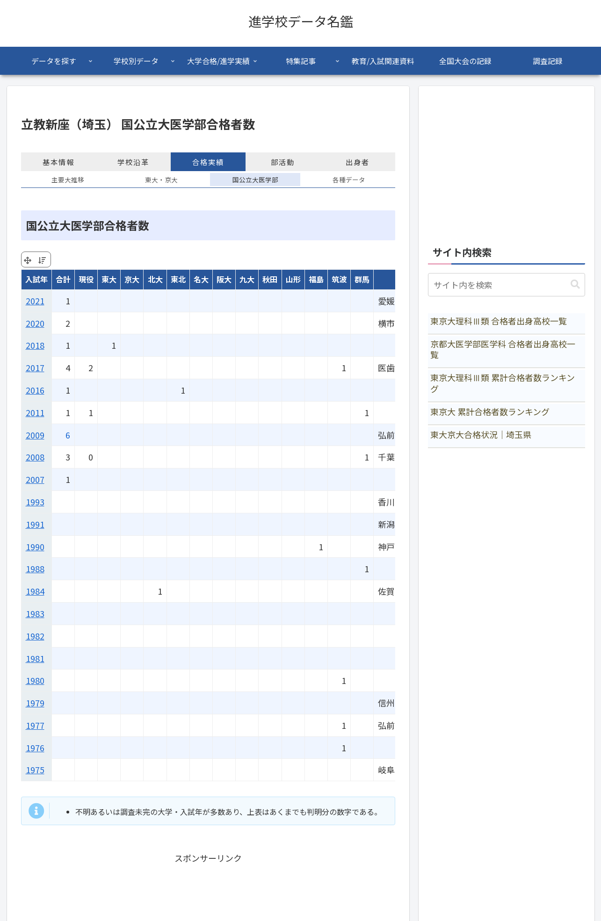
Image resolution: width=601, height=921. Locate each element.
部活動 (283, 162)
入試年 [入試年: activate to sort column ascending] (36, 279)
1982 (35, 636)
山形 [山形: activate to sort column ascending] (293, 279)
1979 (35, 703)
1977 (35, 725)
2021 (35, 301)
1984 (35, 591)
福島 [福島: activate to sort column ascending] (316, 279)
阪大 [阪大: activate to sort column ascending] (224, 279)
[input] (506, 284)
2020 (35, 323)
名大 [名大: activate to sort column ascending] (201, 279)
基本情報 (58, 162)
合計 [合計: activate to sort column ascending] (63, 279)
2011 (35, 412)
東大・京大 (161, 179)
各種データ (349, 179)
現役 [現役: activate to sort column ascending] (86, 279)
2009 (35, 435)
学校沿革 (133, 162)
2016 (35, 390)
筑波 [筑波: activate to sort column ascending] (339, 279)
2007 (35, 479)
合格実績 (208, 162)
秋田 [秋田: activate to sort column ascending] (269, 279)
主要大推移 (67, 179)
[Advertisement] (506, 160)
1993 (35, 502)
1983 (35, 613)
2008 (35, 457)
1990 (35, 546)
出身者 (357, 162)
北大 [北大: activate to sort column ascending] (155, 279)
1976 (35, 747)
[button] (575, 284)
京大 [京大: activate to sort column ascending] (131, 279)
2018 (35, 345)
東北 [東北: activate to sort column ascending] (178, 279)
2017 (35, 367)
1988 (35, 568)
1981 (35, 658)
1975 (35, 769)
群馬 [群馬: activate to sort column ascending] (362, 279)
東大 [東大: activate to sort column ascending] (108, 279)
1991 (35, 524)
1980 (35, 680)
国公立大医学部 (255, 179)
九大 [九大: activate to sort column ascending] (246, 279)
